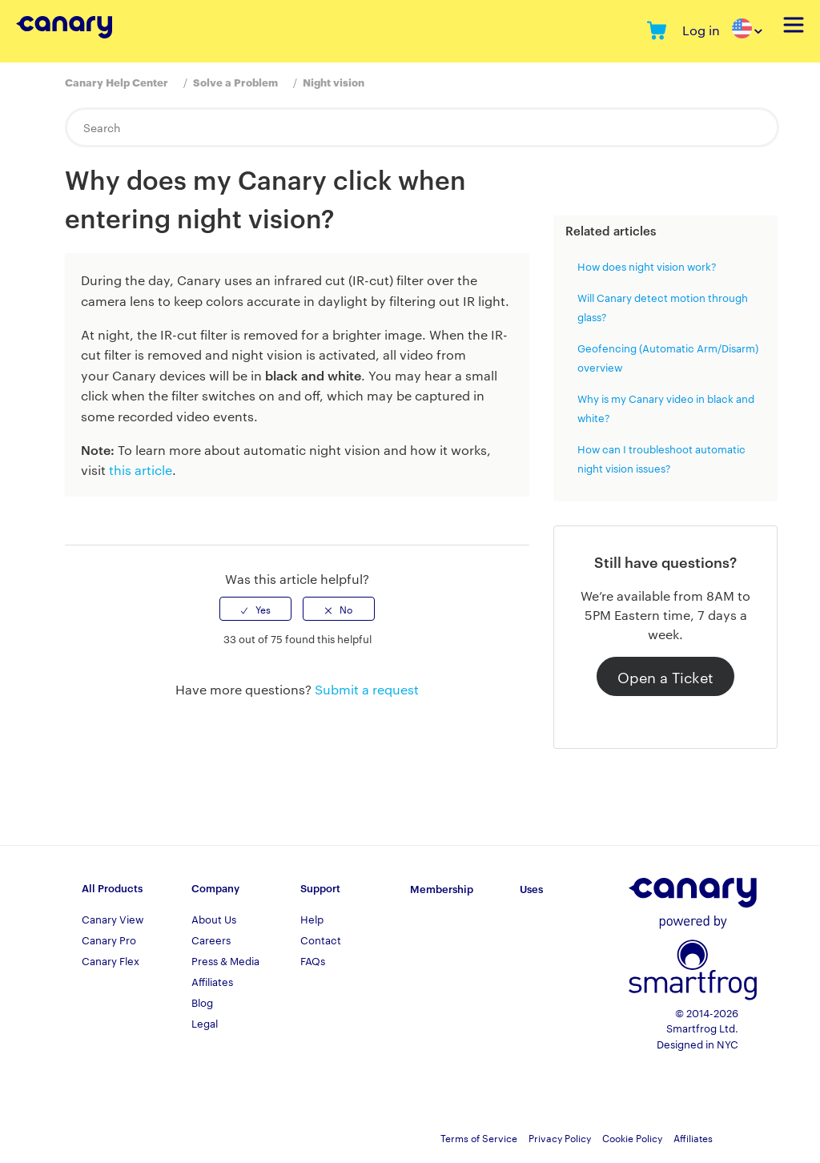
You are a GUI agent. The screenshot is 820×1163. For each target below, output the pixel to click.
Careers (211, 939)
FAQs (312, 960)
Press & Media (225, 960)
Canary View (112, 918)
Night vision (333, 81)
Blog (202, 1002)
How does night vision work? (647, 266)
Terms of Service (478, 1137)
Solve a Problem (235, 81)
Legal (204, 1023)
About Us (213, 918)
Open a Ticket (665, 676)
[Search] (422, 127)
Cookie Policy (632, 1137)
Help (312, 918)
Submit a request (367, 689)
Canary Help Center (116, 81)
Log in (701, 30)
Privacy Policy (560, 1137)
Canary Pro (109, 939)
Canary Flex (110, 960)
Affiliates (212, 981)
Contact (320, 939)
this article (140, 469)
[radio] (255, 609)
